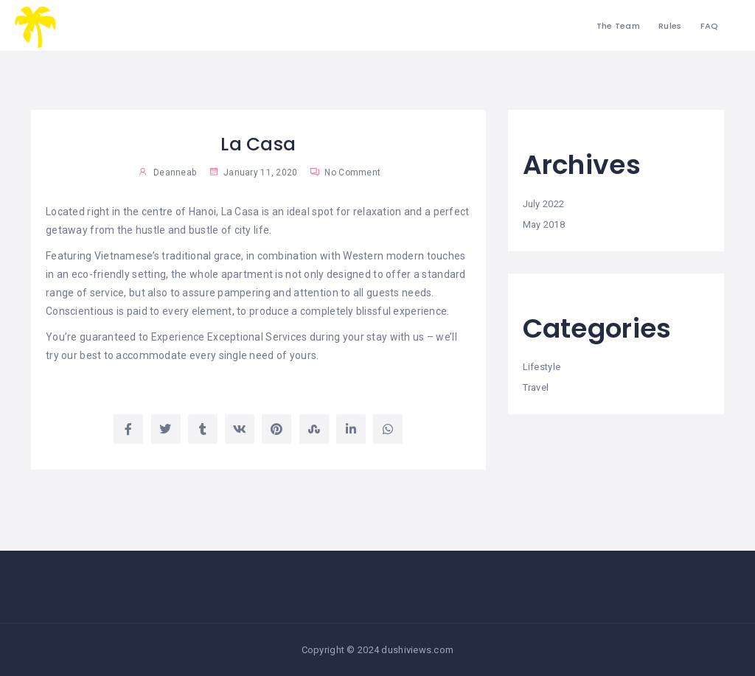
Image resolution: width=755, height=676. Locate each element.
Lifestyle (542, 366)
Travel (536, 387)
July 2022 (544, 203)
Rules (669, 26)
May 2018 (544, 224)
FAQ (709, 26)
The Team (618, 26)
